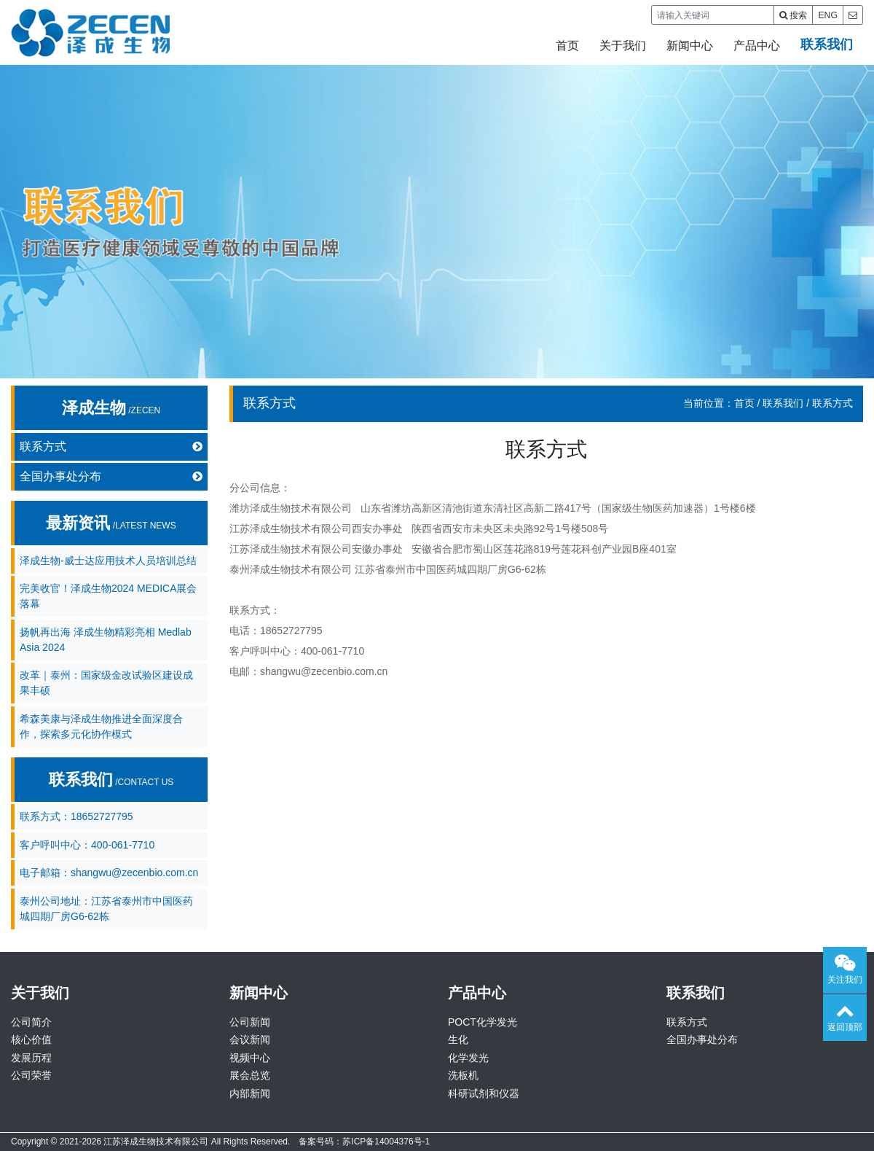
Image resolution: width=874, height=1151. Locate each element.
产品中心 (756, 45)
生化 (458, 1039)
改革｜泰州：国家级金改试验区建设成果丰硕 (106, 682)
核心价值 (31, 1039)
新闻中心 (689, 45)
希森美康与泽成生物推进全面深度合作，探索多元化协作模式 (101, 726)
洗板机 (463, 1075)
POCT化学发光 (482, 1022)
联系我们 (826, 44)
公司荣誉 (31, 1075)
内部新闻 (249, 1093)
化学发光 (468, 1058)
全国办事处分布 (111, 476)
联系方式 (111, 447)
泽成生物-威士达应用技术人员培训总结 (108, 560)
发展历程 (31, 1058)
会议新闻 (249, 1039)
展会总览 (249, 1075)
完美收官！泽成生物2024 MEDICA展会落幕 (108, 595)
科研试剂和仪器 (483, 1093)
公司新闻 (249, 1022)
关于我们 (622, 45)
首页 (567, 45)
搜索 (793, 15)
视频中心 (249, 1058)
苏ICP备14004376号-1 (386, 1141)
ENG (828, 15)
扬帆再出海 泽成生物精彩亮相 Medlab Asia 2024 (106, 639)
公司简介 (31, 1022)
